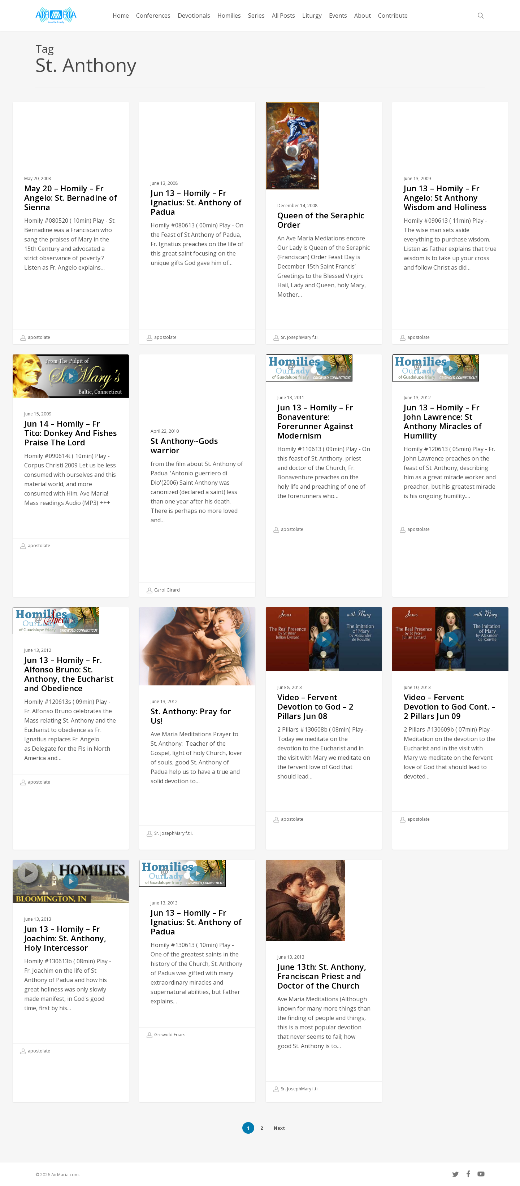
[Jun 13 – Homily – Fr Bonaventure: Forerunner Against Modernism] (324, 458)
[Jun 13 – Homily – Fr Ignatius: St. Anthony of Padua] (197, 223)
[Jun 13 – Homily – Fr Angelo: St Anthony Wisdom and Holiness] (450, 223)
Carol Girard (163, 602)
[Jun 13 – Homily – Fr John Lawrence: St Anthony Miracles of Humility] (450, 458)
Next (279, 1128)
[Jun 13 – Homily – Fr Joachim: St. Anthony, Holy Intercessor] (71, 971)
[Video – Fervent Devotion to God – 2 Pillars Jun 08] (324, 728)
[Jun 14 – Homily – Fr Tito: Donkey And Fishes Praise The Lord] (71, 466)
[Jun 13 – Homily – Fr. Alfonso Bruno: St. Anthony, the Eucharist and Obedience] (71, 710)
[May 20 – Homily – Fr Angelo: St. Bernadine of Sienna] (71, 223)
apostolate (35, 337)
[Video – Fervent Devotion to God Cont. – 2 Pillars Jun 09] (450, 728)
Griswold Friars (166, 1047)
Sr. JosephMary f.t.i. (296, 337)
